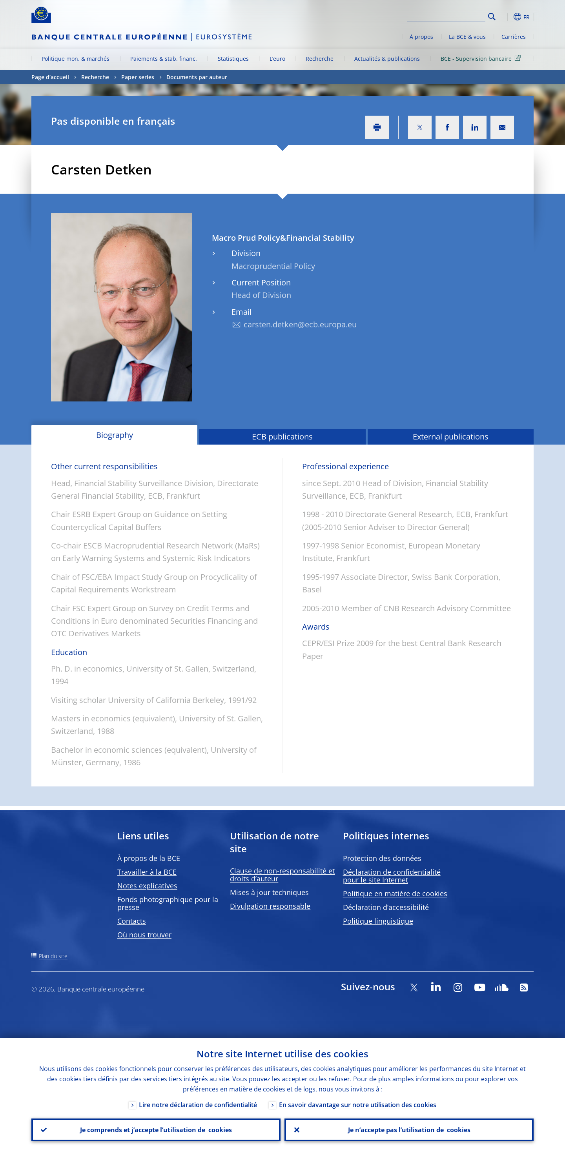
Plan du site (53, 956)
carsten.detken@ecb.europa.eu (300, 324)
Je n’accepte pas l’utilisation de (409, 1130)
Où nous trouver (144, 934)
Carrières (513, 36)
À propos (421, 36)
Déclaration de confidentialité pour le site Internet (392, 875)
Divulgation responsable (270, 906)
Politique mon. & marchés (75, 58)
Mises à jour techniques (269, 892)
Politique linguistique (378, 921)
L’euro (277, 58)
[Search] (446, 16)
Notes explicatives (147, 885)
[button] (506, 17)
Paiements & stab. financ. (163, 58)
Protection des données (382, 858)
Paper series (137, 77)
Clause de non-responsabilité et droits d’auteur (282, 874)
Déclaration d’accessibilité (386, 907)
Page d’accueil (50, 77)
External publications (450, 436)
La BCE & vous (467, 36)
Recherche (320, 58)
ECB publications (282, 436)
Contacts (131, 921)
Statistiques (233, 58)
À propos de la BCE (148, 858)
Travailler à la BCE (147, 872)
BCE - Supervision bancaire (482, 58)
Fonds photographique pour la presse (167, 903)
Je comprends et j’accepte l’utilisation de (156, 1130)
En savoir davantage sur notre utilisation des (357, 1104)
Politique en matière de (395, 893)
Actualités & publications (387, 58)
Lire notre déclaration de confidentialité (198, 1104)
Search (491, 17)
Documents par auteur (196, 77)
